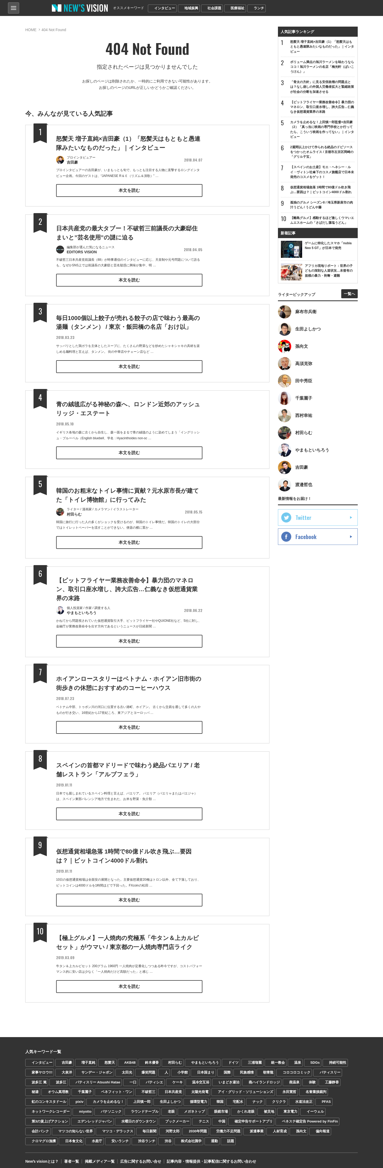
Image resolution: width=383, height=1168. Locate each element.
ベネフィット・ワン (116, 1088)
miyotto (85, 1108)
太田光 (127, 1068)
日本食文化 (73, 1137)
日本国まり (205, 1068)
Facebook (306, 537)
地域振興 (191, 8)
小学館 (182, 1068)
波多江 (61, 1078)
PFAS (326, 1098)
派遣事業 (257, 1127)
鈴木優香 (152, 1059)
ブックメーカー (177, 1118)
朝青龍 (268, 1068)
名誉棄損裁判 (316, 1088)
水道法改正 (304, 1098)
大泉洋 (67, 1068)
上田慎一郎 (142, 1098)
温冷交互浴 (200, 1078)
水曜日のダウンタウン (138, 1118)
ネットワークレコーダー (51, 1108)
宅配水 (238, 1098)
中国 (221, 1118)
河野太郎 (173, 1127)
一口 (133, 1078)
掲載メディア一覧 (99, 1157)
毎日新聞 (149, 1127)
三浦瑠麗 (255, 1059)
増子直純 (88, 1059)
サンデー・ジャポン (97, 1068)
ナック (257, 1098)
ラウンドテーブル (145, 1108)
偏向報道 (323, 1127)
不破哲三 (148, 1088)
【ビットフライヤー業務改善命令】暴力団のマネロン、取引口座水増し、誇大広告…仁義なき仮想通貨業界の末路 (127, 597)
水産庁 (97, 1137)
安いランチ (120, 1137)
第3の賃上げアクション (50, 1118)
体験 (312, 1078)
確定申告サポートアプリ (254, 1118)
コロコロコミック (296, 1068)
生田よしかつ (170, 1098)
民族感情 (247, 1068)
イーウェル (315, 1108)
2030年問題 (198, 1127)
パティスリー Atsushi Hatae (98, 1078)
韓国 (220, 1098)
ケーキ (177, 1078)
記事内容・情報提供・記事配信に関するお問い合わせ (211, 1157)
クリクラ (279, 1098)
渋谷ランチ (146, 1137)
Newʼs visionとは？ (42, 1157)
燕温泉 (294, 1078)
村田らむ (175, 1059)
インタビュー (164, 8)
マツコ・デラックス (117, 1127)
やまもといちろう (205, 1059)
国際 (227, 1068)
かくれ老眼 (246, 1108)
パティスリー (330, 1068)
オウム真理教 (58, 1088)
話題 (230, 1137)
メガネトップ (194, 1108)
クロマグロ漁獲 (44, 1137)
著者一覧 (71, 1157)
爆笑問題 (148, 1068)
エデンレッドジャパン (94, 1118)
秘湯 (35, 1088)
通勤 (214, 1137)
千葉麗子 (85, 1088)
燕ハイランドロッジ (264, 1078)
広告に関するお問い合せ (140, 1157)
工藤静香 (332, 1078)
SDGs (315, 1059)
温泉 (297, 1059)
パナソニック (111, 1108)
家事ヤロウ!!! (42, 1068)
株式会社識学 (191, 1137)
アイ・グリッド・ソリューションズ (245, 1088)
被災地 (269, 1108)
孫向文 (301, 1127)
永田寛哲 (289, 1088)
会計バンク (40, 1127)
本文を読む (129, 190)
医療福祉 (237, 8)
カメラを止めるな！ (108, 1098)
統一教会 (278, 1059)
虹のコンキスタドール (49, 1098)
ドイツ (233, 1059)
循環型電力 (198, 1098)
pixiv (80, 1098)
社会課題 (214, 8)
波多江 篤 (39, 1078)
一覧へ (349, 294)
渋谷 (168, 1137)
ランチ (259, 8)
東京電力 (290, 1108)
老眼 (171, 1108)
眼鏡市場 (221, 1108)
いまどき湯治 (229, 1078)
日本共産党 (173, 1088)
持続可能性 (337, 1059)
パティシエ (154, 1078)
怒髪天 (110, 1059)
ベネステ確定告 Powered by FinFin (310, 1118)
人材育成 (280, 1127)
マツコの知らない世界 (75, 1127)
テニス (204, 1118)
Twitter (303, 518)
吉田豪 (67, 1059)
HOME (30, 30)
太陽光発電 (200, 1088)
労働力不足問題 (228, 1127)
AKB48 (130, 1059)
